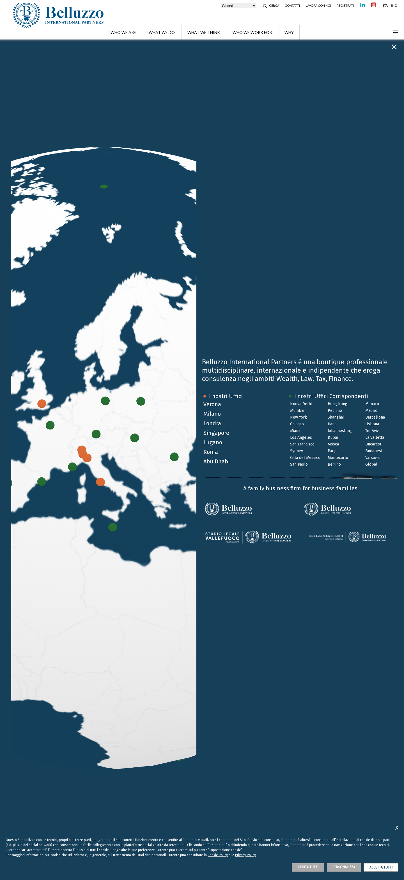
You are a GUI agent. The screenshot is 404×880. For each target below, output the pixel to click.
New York (298, 417)
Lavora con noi (318, 5)
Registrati (345, 5)
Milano (212, 413)
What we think (203, 32)
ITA (385, 5)
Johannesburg (340, 430)
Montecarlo (338, 457)
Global (371, 464)
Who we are (123, 32)
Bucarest (373, 444)
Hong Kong (337, 403)
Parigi (333, 451)
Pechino (335, 410)
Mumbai (297, 410)
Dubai (333, 437)
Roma (210, 452)
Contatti (292, 5)
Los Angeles (301, 437)
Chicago (297, 424)
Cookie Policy (218, 855)
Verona (212, 404)
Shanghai (336, 417)
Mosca (333, 444)
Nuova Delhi (301, 403)
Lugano (212, 442)
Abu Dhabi (216, 461)
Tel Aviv (372, 430)
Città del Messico (305, 457)
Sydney (296, 451)
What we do (162, 32)
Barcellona (375, 417)
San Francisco (302, 444)
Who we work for (252, 32)
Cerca (274, 5)
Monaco (372, 403)
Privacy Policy (245, 855)
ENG (394, 5)
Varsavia (372, 457)
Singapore (216, 432)
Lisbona (372, 424)
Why (289, 32)
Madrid (371, 410)
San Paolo (299, 464)
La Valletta (374, 437)
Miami (295, 430)
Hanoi (333, 424)
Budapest (373, 451)
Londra (212, 423)
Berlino (334, 464)
